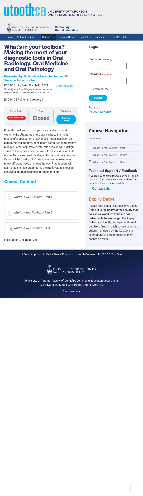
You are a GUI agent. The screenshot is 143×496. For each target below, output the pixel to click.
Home (10, 37)
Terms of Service (67, 37)
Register (94, 107)
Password (100, 74)
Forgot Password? (100, 111)
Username (100, 59)
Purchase (101, 37)
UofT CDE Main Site (110, 254)
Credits (60, 85)
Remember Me (100, 89)
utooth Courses (86, 254)
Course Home (95, 138)
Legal (69, 85)
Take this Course (66, 119)
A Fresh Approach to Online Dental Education (47, 254)
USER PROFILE (121, 37)
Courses (48, 37)
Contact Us (86, 37)
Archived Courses (28, 37)
